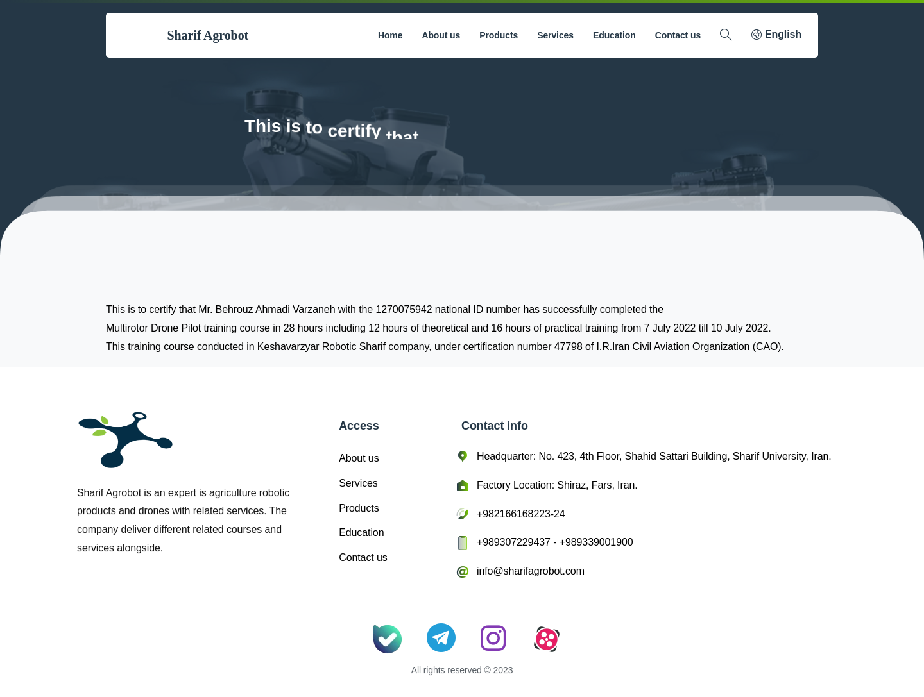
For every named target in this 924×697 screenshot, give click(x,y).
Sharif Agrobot (208, 35)
